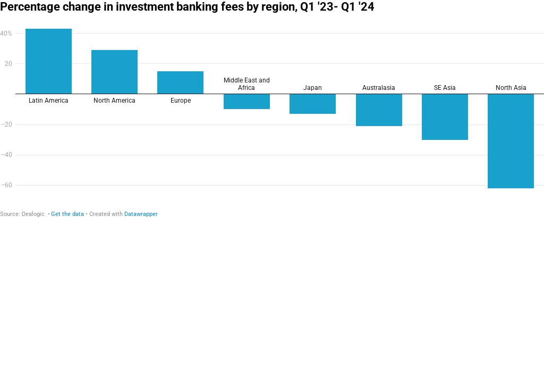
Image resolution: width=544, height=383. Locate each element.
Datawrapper (141, 214)
